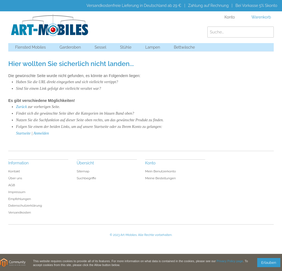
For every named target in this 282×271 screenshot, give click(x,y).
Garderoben (70, 47)
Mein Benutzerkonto (160, 171)
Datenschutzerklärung (25, 205)
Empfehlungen (19, 199)
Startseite (23, 133)
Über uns (15, 178)
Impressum (16, 192)
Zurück (21, 107)
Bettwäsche (184, 47)
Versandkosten (19, 212)
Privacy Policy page (229, 261)
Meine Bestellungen (160, 178)
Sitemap (83, 171)
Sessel (100, 47)
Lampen (152, 47)
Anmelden (41, 133)
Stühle (126, 47)
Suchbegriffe (86, 178)
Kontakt (14, 171)
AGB (11, 185)
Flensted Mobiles (30, 47)
